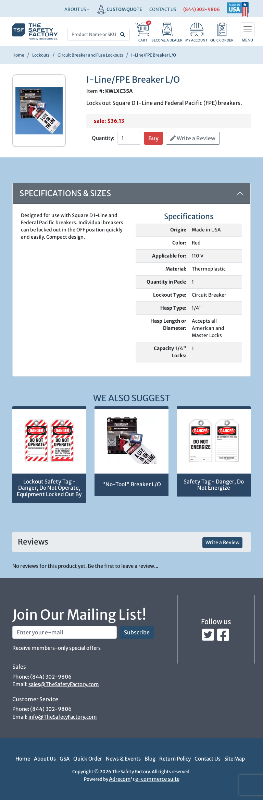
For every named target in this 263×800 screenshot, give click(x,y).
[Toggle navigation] (247, 29)
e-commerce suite (157, 779)
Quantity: (103, 138)
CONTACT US (162, 9)
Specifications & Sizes (65, 193)
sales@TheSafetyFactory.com (63, 684)
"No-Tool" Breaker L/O (131, 484)
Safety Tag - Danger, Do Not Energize (214, 484)
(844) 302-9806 (201, 9)
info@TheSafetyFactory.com (62, 717)
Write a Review (192, 138)
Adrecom (120, 779)
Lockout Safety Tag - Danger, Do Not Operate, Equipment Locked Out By (49, 488)
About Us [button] (75, 9)
